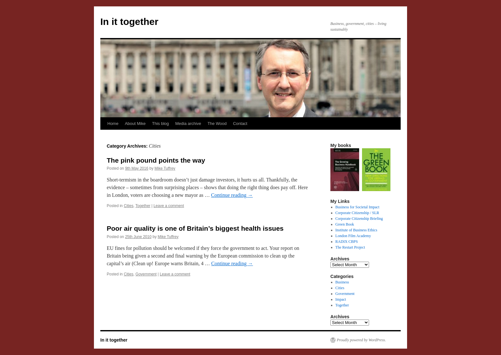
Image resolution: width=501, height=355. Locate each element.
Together (142, 206)
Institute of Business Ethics (356, 230)
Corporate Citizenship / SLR (357, 213)
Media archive (188, 123)
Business (342, 282)
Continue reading (232, 195)
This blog (160, 123)
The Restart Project (350, 247)
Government (146, 274)
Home (113, 123)
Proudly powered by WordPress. (361, 340)
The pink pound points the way (156, 160)
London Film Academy (353, 236)
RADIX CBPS (346, 241)
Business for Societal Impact (357, 207)
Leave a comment (168, 206)
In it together (129, 21)
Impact (340, 299)
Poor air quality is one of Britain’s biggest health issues (195, 228)
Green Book (344, 224)
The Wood (217, 123)
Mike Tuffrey (164, 168)
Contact (240, 123)
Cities (128, 206)
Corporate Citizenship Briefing (359, 218)
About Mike (135, 123)
